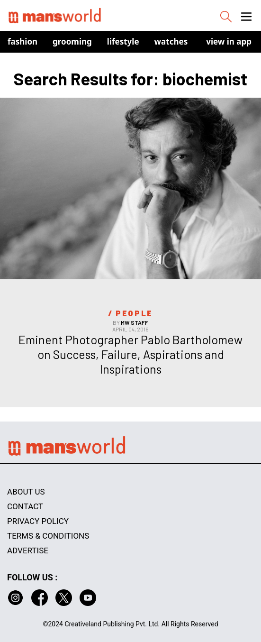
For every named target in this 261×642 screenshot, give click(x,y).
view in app (229, 41)
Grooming (72, 41)
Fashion (22, 41)
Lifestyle (123, 41)
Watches (171, 41)
